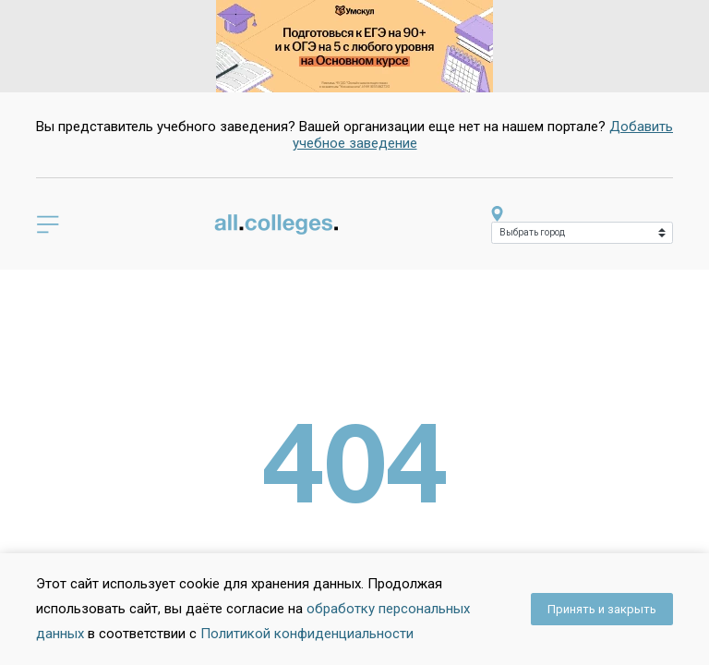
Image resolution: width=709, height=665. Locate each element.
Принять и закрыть (601, 609)
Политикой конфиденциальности (307, 633)
